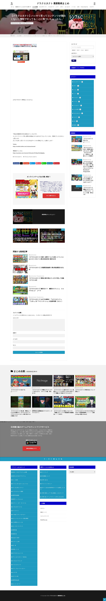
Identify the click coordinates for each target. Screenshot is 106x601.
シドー (57, 6)
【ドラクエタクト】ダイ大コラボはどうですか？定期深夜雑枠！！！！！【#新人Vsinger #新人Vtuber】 (85, 412)
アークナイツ (16, 510)
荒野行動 (15, 530)
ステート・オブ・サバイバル (19, 503)
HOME (13, 35)
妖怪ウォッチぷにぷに (18, 499)
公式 (78, 6)
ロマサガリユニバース (18, 553)
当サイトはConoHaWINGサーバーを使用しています (52, 488)
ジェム (82, 50)
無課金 (76, 125)
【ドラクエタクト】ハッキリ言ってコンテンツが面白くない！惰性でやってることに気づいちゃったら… (44, 35)
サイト (14, 345)
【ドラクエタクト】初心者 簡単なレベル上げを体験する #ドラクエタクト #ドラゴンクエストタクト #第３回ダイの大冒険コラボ (21, 413)
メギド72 (15, 572)
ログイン (42, 508)
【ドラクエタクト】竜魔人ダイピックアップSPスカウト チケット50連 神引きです (88, 191)
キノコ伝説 (15, 479)
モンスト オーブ (16, 584)
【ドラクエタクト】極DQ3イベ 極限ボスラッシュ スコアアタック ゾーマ (46, 289)
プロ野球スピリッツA (18, 522)
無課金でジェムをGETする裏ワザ (23, 6)
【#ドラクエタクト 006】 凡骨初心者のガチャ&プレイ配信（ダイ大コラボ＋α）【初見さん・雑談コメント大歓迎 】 (88, 152)
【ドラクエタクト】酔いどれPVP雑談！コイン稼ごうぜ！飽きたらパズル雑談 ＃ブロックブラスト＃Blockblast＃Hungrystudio (88, 166)
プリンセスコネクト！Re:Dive (20, 557)
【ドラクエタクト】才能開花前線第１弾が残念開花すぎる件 (46, 268)
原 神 (14, 545)
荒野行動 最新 (16, 495)
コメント (15, 317)
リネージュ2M (16, 541)
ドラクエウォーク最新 (18, 491)
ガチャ (61, 6)
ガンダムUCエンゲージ (18, 487)
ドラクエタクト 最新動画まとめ (53, 3)
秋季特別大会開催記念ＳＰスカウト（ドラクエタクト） (42, 411)
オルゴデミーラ (42, 6)
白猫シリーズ (16, 549)
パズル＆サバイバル (17, 506)
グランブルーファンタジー (19, 568)
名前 (14, 332)
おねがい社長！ (16, 537)
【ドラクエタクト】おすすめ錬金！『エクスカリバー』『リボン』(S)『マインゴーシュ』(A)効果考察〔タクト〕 (46, 300)
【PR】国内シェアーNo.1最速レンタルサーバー (53, 493)
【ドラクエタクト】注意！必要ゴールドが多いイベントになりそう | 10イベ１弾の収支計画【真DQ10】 (46, 258)
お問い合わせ (45, 479)
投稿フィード (43, 512)
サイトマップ (45, 472)
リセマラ (92, 6)
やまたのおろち (84, 6)
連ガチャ (86, 50)
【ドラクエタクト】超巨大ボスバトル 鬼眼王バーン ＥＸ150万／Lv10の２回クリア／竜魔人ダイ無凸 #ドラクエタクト (64, 391)
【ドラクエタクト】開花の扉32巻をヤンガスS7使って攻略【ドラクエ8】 (46, 279)
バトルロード (51, 6)
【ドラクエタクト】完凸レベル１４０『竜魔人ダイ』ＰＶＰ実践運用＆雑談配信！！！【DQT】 (64, 412)
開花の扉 (73, 50)
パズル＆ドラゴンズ (17, 560)
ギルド (78, 50)
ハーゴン (74, 6)
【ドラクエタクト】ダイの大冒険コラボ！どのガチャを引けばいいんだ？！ (88, 179)
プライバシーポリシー (47, 483)
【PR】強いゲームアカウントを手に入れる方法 (53, 496)
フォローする (48, 216)
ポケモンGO (15, 576)
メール (15, 339)
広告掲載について (46, 476)
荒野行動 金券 (16, 580)
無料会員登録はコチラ (31, 448)
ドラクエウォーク (17, 564)
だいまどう (67, 6)
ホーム (12, 6)
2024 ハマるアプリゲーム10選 (20, 472)
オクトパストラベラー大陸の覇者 (20, 518)
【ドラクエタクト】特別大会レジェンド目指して (85, 390)
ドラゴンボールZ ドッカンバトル (20, 483)
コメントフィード (44, 516)
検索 (73, 60)
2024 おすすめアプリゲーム (19, 476)
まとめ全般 (35, 6)
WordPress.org (43, 520)
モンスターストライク (18, 526)
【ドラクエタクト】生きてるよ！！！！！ (88, 140)
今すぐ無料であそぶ (51, 195)
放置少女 (15, 533)
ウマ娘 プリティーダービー (19, 514)
